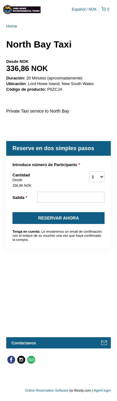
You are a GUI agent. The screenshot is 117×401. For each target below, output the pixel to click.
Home (11, 26)
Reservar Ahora (58, 218)
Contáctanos (24, 343)
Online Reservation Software (47, 390)
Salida (19, 197)
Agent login (102, 390)
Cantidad (24, 180)
